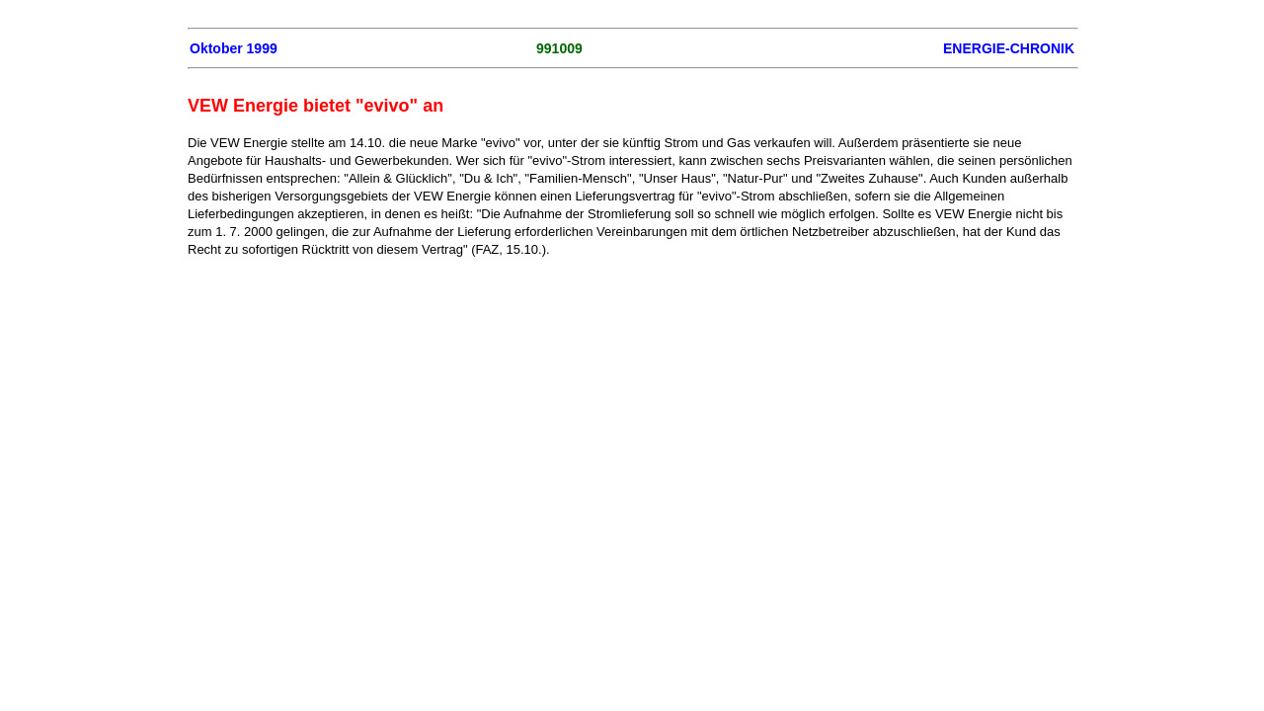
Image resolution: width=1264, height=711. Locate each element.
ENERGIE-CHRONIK (1008, 48)
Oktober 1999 (233, 48)
